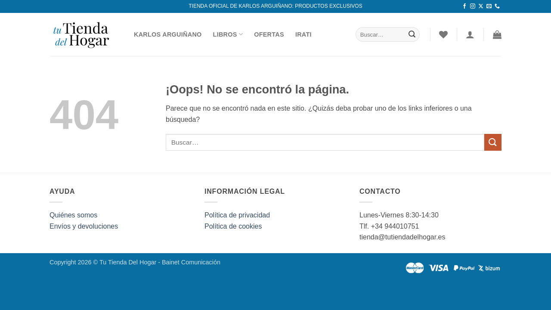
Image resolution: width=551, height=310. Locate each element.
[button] (497, 34)
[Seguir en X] (480, 6)
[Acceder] (470, 34)
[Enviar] (412, 34)
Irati (303, 34)
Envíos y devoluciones (84, 226)
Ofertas (269, 34)
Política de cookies (233, 226)
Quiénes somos (73, 215)
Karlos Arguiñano (168, 34)
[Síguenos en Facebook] (464, 6)
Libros (228, 34)
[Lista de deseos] (443, 34)
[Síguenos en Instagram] (472, 6)
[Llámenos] (497, 6)
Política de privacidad (237, 215)
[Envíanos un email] (489, 6)
